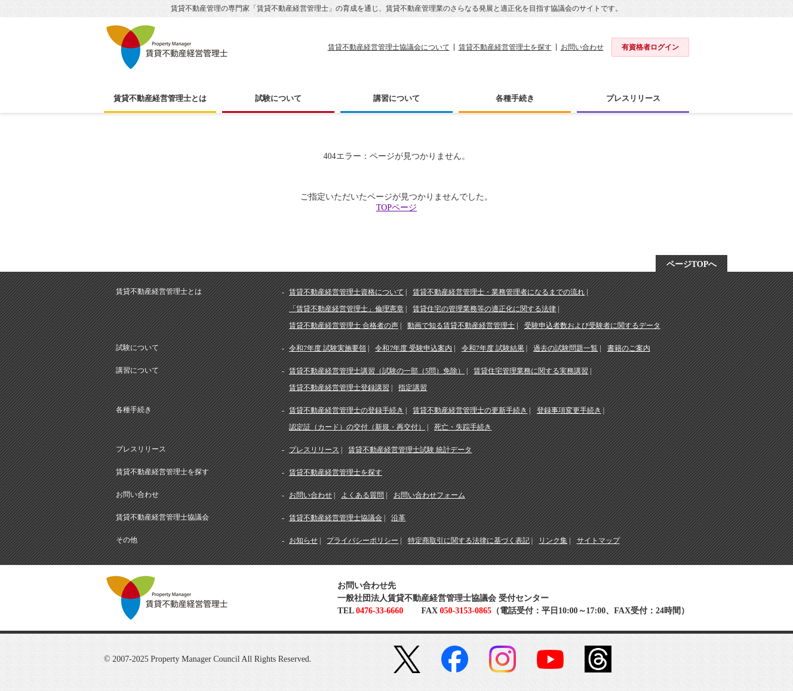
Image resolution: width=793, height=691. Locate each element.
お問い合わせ (582, 47)
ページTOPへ (691, 264)
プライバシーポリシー (362, 540)
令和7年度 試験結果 (493, 348)
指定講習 (412, 387)
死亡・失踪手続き (462, 427)
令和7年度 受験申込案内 (413, 348)
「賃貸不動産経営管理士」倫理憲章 (346, 309)
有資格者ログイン (650, 47)
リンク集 (553, 540)
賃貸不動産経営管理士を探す (505, 47)
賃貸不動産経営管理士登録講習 (339, 387)
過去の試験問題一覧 (565, 348)
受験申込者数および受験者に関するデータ (592, 325)
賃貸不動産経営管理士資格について (346, 292)
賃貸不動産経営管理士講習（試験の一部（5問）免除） (377, 371)
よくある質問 (362, 495)
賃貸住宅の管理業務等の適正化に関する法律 (484, 309)
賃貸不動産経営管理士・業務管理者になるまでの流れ (499, 292)
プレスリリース (314, 450)
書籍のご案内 (628, 348)
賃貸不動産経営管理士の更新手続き (470, 410)
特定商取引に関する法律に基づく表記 (469, 540)
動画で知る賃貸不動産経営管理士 (461, 325)
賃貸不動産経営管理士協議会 (335, 518)
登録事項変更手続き (569, 410)
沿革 (398, 518)
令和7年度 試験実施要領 (327, 348)
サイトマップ (598, 540)
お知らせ (303, 540)
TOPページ (396, 207)
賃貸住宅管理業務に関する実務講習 (531, 371)
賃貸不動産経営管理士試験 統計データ (410, 450)
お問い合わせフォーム (429, 495)
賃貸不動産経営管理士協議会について (389, 47)
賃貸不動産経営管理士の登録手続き (346, 410)
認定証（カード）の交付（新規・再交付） (357, 427)
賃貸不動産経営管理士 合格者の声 (343, 325)
